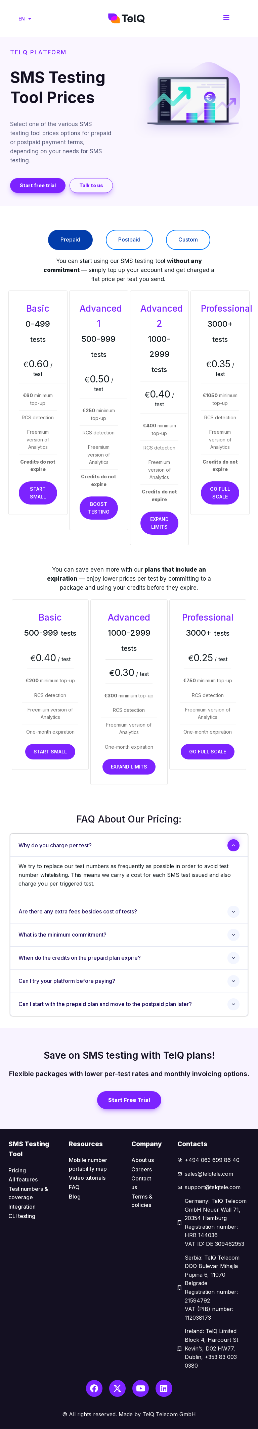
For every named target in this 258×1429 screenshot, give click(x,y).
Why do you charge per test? (55, 845)
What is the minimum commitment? (62, 934)
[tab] (70, 240)
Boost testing (99, 507)
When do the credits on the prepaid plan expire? (79, 957)
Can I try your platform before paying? (66, 980)
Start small (38, 492)
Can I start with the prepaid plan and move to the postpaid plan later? (105, 1004)
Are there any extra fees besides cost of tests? (77, 911)
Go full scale (220, 492)
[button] (38, 185)
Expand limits (159, 522)
